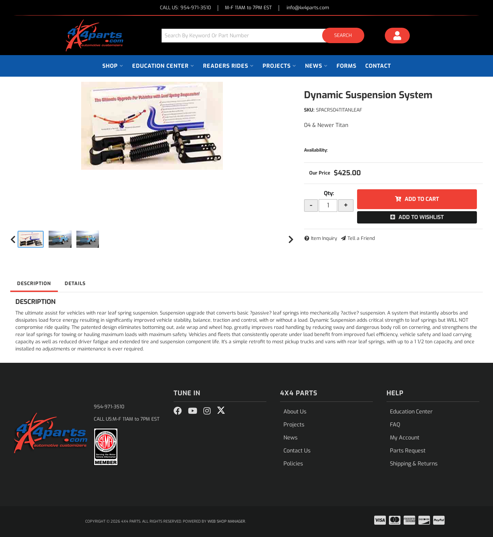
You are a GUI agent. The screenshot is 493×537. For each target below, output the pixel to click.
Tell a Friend (361, 238)
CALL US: (185, 8)
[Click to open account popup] (397, 36)
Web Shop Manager (226, 521)
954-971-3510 (109, 407)
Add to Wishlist (421, 217)
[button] (265, 35)
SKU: (309, 110)
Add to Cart (422, 199)
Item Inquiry (324, 238)
